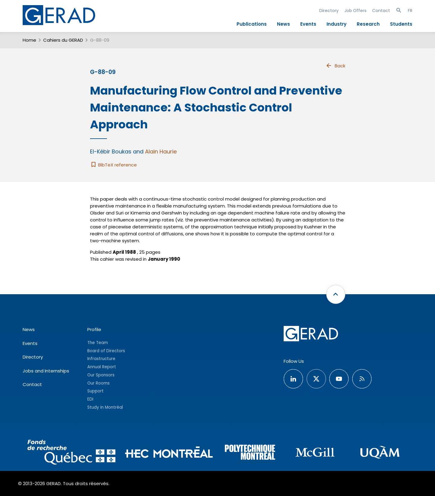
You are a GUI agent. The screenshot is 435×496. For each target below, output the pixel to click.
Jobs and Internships (46, 371)
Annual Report (101, 367)
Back (335, 65)
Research (368, 24)
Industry (336, 24)
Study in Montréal (105, 407)
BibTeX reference (113, 165)
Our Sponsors (100, 375)
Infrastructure (101, 359)
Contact (381, 11)
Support (95, 391)
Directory (329, 11)
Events (308, 24)
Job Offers (355, 11)
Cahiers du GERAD (63, 40)
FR (410, 11)
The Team (97, 343)
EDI (90, 399)
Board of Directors (106, 351)
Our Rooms (98, 383)
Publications (252, 24)
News (283, 24)
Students (401, 24)
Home (29, 40)
